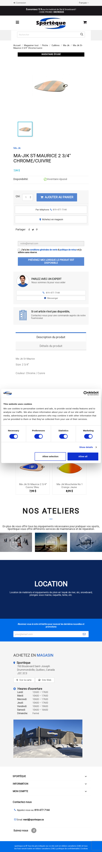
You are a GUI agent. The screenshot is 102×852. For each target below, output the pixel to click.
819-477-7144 (51, 292)
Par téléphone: (51, 209)
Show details (86, 447)
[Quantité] (25, 197)
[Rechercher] (51, 35)
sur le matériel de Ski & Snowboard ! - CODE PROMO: (51, 10)
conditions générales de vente (44, 250)
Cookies (84, 848)
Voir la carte (25, 680)
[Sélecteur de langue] (84, 2)
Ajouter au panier (56, 197)
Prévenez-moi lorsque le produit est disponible (51, 261)
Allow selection (50, 456)
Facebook (33, 830)
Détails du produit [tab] (51, 346)
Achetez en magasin (51, 219)
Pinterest (36, 230)
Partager (29, 230)
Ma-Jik (17, 148)
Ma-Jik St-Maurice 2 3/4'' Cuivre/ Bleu (33, 486)
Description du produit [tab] (50, 337)
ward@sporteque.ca (33, 819)
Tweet (32, 230)
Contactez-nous (22, 802)
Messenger (51, 298)
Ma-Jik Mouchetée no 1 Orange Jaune (70, 486)
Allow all (82, 456)
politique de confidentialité (68, 848)
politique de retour (68, 250)
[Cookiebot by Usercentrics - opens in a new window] (86, 393)
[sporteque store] (51, 739)
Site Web (46, 680)
